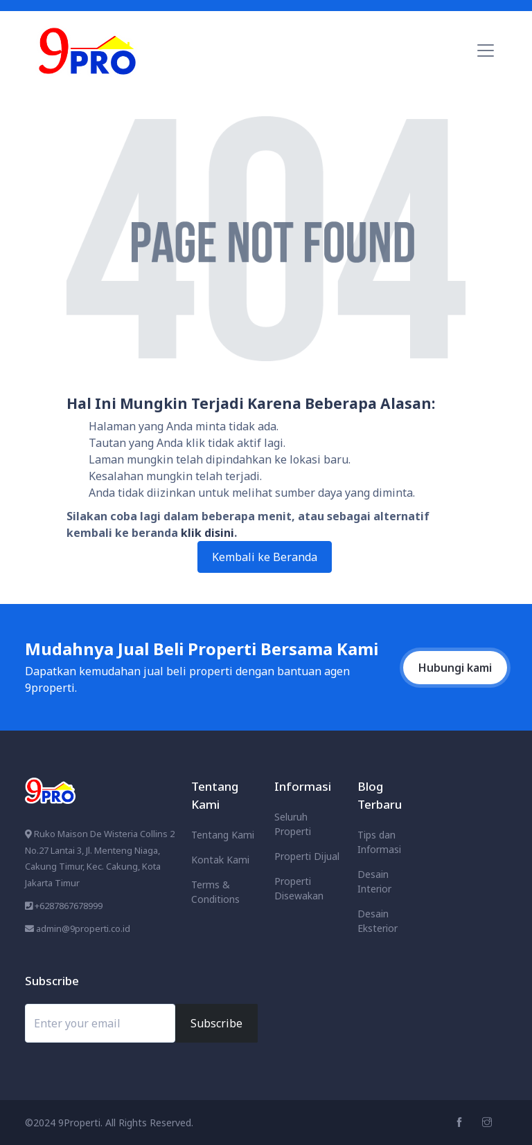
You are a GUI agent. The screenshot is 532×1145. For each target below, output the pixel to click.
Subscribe (216, 1023)
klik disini (207, 532)
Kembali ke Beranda (264, 557)
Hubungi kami (455, 667)
